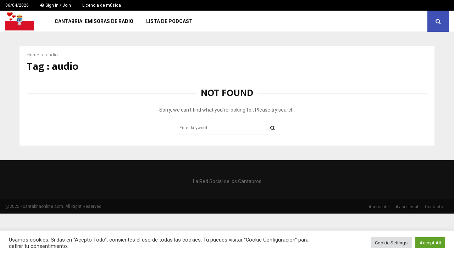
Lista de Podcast (169, 21)
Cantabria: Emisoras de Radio (94, 21)
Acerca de (379, 206)
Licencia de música (101, 5)
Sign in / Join (55, 5)
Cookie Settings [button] (391, 242)
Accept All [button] (430, 242)
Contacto (434, 206)
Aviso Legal (406, 206)
